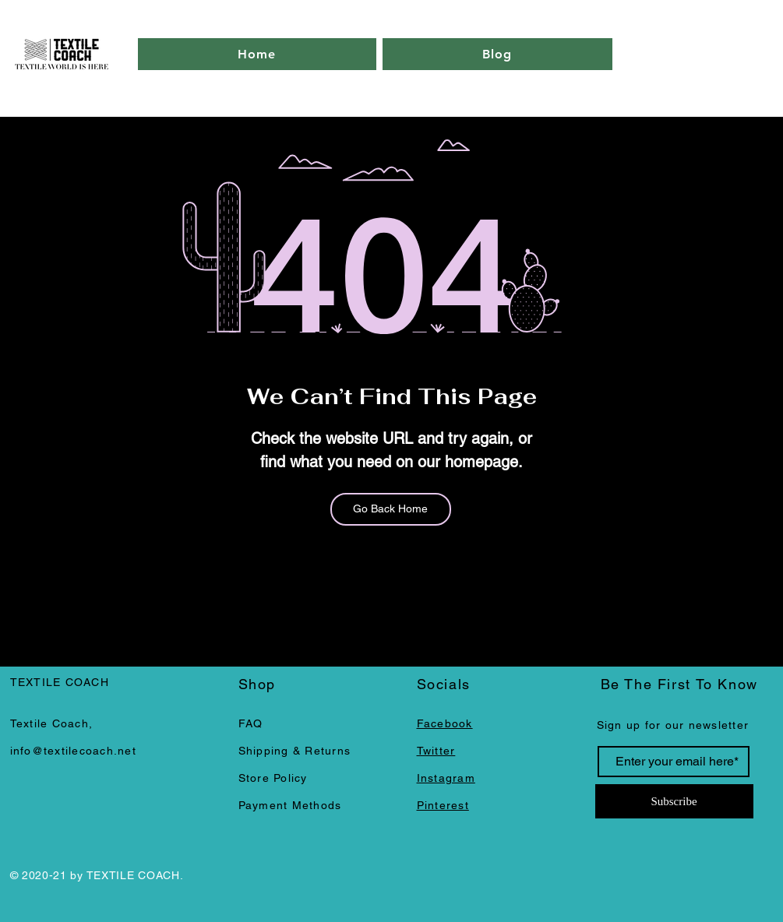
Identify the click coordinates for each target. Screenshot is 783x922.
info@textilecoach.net (73, 750)
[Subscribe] (674, 801)
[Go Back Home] (390, 509)
